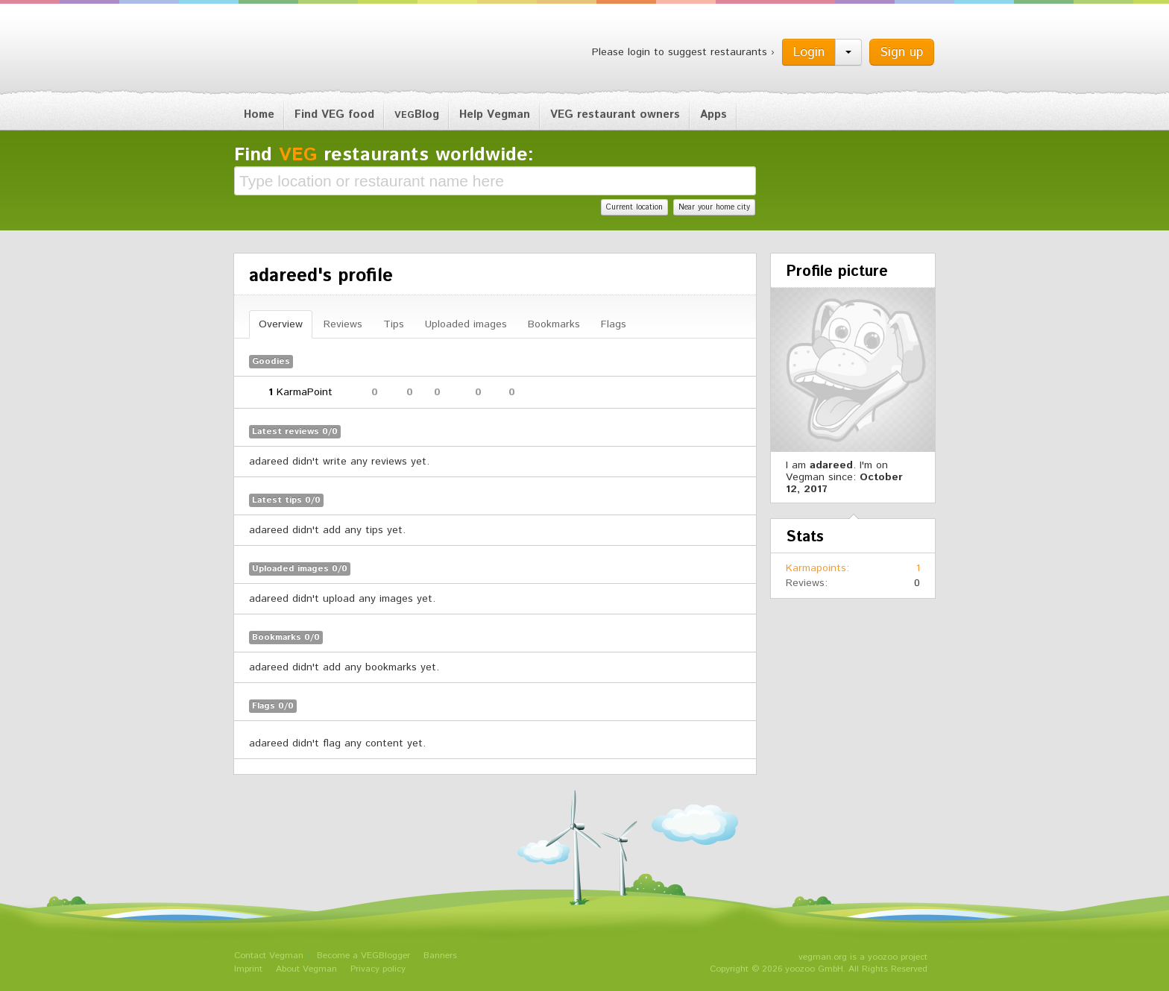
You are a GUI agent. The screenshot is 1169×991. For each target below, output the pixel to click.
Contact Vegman (268, 955)
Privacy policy (378, 969)
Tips (393, 324)
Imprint (248, 969)
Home (259, 114)
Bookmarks (554, 324)
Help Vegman (494, 114)
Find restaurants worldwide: (384, 155)
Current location (634, 207)
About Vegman (306, 969)
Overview (281, 324)
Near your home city (714, 207)
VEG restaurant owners (615, 114)
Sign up (901, 52)
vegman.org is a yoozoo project (862, 957)
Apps (713, 114)
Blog (416, 114)
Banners (440, 955)
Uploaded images (466, 324)
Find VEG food (334, 114)
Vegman (326, 50)
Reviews (343, 324)
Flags (613, 324)
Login (809, 52)
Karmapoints (816, 568)
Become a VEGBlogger (363, 955)
